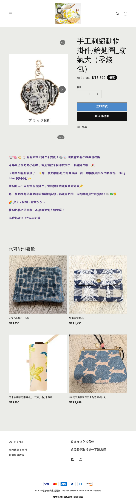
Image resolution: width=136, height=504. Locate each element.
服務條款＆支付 (18, 449)
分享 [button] (82, 127)
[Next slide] (62, 89)
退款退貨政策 (16, 455)
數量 (79, 87)
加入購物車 (102, 116)
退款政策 (78, 496)
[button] (11, 14)
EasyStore (96, 490)
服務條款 (57, 496)
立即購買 (102, 106)
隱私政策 (68, 496)
